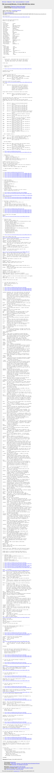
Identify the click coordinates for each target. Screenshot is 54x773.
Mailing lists (9, 1)
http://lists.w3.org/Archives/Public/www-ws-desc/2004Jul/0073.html (18, 210)
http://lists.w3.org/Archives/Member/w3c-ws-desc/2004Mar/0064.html (18, 173)
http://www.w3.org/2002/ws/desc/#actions (13, 151)
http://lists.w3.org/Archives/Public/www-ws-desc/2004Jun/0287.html (18, 655)
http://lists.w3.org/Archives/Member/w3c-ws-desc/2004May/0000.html (18, 174)
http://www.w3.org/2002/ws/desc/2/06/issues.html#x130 (15, 654)
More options (22, 6)
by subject (27, 767)
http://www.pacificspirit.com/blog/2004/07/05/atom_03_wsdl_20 (17, 566)
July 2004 (27, 1)
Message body (13, 6)
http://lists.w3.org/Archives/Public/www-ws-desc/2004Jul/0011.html (16, 680)
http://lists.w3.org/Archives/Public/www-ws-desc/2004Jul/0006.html (18, 177)
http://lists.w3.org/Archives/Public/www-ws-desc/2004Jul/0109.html (18, 68)
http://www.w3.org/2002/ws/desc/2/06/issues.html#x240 (15, 737)
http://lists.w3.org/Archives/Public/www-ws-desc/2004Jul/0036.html (18, 176)
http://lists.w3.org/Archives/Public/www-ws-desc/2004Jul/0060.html (18, 565)
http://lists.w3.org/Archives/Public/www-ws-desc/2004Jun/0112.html (18, 288)
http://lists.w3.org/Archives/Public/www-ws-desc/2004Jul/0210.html (18, 234)
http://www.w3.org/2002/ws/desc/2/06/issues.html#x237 (15, 686)
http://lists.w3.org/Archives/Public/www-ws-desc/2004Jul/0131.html (18, 152)
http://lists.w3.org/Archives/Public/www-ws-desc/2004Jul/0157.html (18, 567)
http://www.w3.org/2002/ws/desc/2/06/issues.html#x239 (15, 712)
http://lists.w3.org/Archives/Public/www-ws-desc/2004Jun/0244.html (18, 82)
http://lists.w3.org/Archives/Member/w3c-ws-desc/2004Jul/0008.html (18, 175)
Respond (18, 6)
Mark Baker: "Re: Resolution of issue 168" (20, 764)
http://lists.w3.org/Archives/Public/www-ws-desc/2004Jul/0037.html (18, 290)
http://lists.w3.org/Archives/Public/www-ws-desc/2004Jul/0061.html (18, 633)
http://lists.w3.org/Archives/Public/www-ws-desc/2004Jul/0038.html (18, 676)
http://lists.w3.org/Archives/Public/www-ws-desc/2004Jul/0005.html (18, 212)
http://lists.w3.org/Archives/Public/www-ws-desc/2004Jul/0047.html (16, 641)
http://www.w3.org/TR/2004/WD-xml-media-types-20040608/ (16, 192)
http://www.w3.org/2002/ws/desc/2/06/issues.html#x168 (15, 287)
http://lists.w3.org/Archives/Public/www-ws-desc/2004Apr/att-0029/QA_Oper (17, 195)
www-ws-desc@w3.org (20, 1)
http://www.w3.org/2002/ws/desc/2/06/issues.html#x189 (15, 632)
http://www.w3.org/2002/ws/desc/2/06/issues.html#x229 (15, 562)
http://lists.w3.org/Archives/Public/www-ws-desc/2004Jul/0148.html (18, 739)
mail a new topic (22, 766)
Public (14, 1)
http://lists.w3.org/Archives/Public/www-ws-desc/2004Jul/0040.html (18, 656)
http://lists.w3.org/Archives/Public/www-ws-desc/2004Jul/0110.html (18, 209)
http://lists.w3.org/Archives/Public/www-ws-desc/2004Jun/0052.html (18, 193)
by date (19, 767)
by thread (23, 767)
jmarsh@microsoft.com (16, 10)
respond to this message (14, 766)
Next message (14, 7)
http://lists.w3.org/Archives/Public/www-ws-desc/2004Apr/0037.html (18, 197)
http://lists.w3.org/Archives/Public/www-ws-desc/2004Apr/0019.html (18, 198)
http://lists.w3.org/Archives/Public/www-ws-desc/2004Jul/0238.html (16, 216)
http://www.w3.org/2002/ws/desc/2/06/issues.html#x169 (15, 564)
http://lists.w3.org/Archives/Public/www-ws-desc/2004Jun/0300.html (18, 289)
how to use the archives (11, 769)
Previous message (21, 7)
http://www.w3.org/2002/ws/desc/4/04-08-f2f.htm (14, 172)
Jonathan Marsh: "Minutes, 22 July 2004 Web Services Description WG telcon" (25, 763)
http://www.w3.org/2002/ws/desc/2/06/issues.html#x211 (15, 662)
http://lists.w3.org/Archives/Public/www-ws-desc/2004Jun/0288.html (18, 563)
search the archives (19, 769)
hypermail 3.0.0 (17, 771)
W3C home (4, 1)
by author (31, 767)
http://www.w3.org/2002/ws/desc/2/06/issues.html (14, 208)
